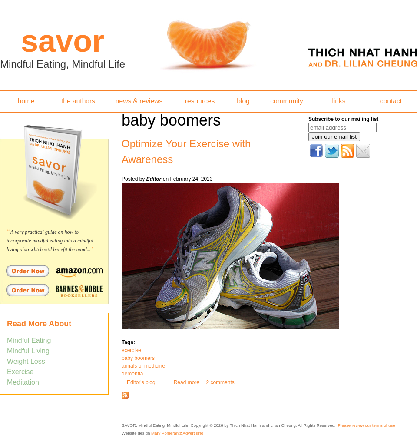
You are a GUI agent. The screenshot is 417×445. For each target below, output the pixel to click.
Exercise (20, 371)
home (25, 101)
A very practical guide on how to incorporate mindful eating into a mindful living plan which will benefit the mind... (50, 240)
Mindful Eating (29, 340)
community (286, 101)
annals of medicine (143, 366)
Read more (186, 382)
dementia (132, 374)
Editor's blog (141, 382)
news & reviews (139, 101)
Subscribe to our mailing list (343, 119)
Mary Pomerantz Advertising (177, 433)
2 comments (220, 382)
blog (243, 101)
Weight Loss (26, 361)
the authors (78, 101)
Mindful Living (28, 351)
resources (200, 101)
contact (391, 101)
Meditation (23, 382)
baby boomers (138, 358)
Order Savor (54, 270)
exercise (131, 350)
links (338, 101)
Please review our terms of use (366, 425)
